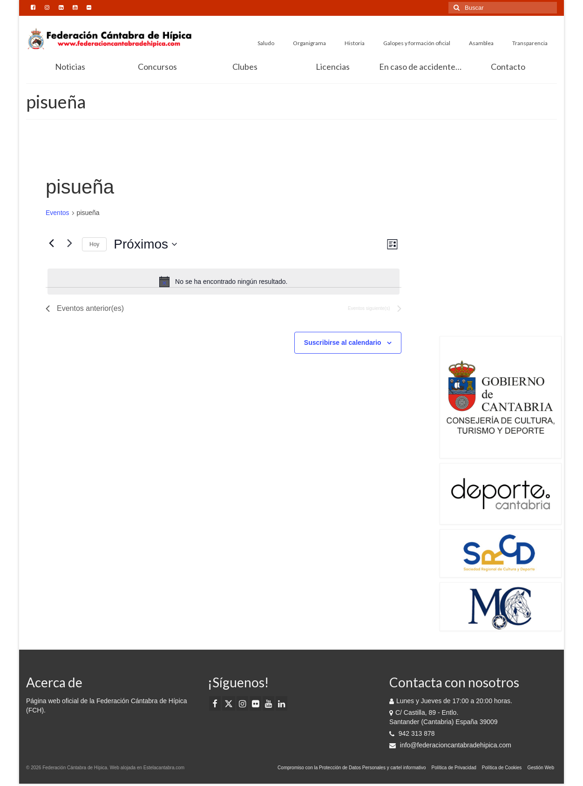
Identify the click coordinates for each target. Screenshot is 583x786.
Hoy (94, 244)
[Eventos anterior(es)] (51, 243)
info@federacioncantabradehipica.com (450, 745)
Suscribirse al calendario (342, 342)
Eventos (57, 212)
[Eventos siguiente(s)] (69, 243)
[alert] (223, 282)
